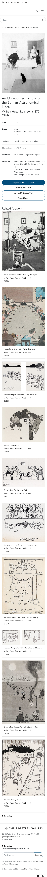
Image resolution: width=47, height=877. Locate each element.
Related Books (23, 198)
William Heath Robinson (23, 27)
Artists (10, 27)
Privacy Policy (39, 861)
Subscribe (38, 855)
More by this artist (23, 187)
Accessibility (23, 869)
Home (4, 27)
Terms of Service (9, 864)
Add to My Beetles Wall (23, 192)
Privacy (31, 869)
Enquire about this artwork (23, 182)
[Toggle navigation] (42, 11)
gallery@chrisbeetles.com (11, 836)
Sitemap (37, 869)
